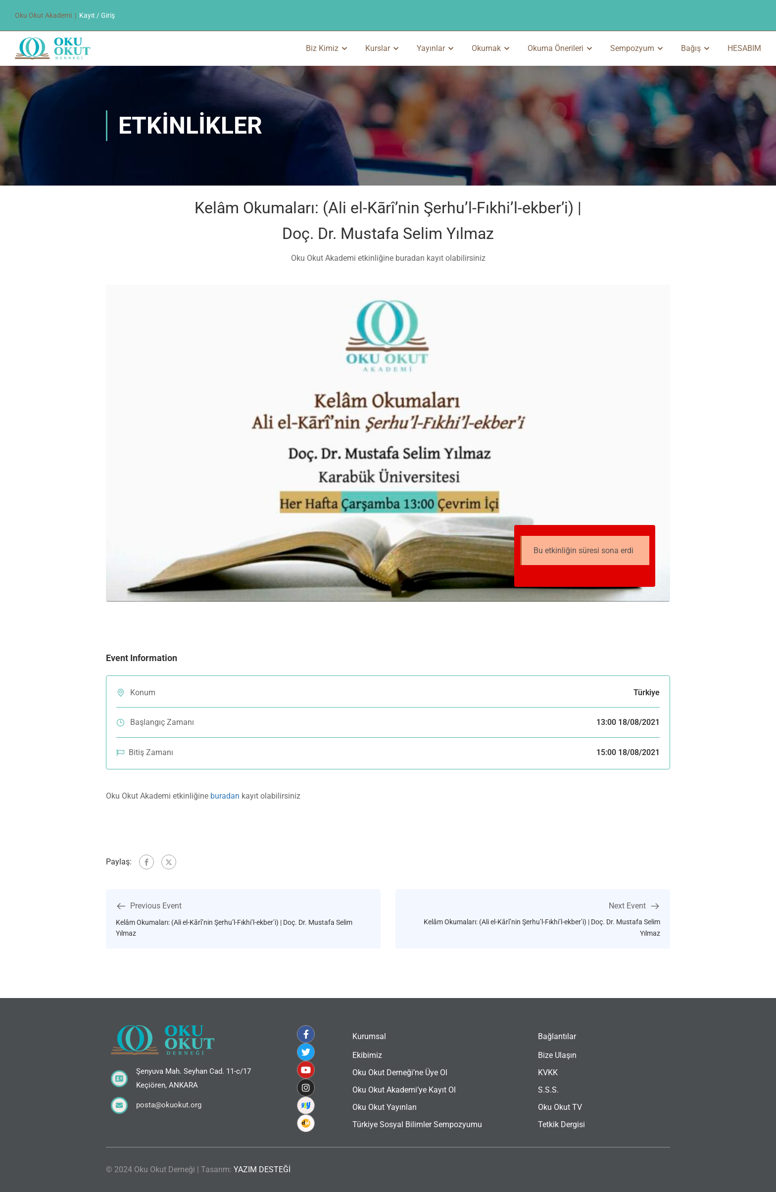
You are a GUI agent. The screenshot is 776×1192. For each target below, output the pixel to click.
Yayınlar (431, 48)
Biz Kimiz (322, 48)
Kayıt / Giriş (97, 15)
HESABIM (744, 48)
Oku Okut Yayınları (384, 1107)
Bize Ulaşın (557, 1055)
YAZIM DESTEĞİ (262, 1169)
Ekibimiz (367, 1055)
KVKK (548, 1072)
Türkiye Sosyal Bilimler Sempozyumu (417, 1124)
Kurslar (377, 48)
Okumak (486, 48)
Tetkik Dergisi (561, 1124)
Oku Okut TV (560, 1107)
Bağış (691, 48)
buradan (225, 796)
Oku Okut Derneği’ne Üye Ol (399, 1072)
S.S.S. (548, 1090)
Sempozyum (632, 48)
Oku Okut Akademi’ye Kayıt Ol (404, 1090)
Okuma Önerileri (555, 48)
